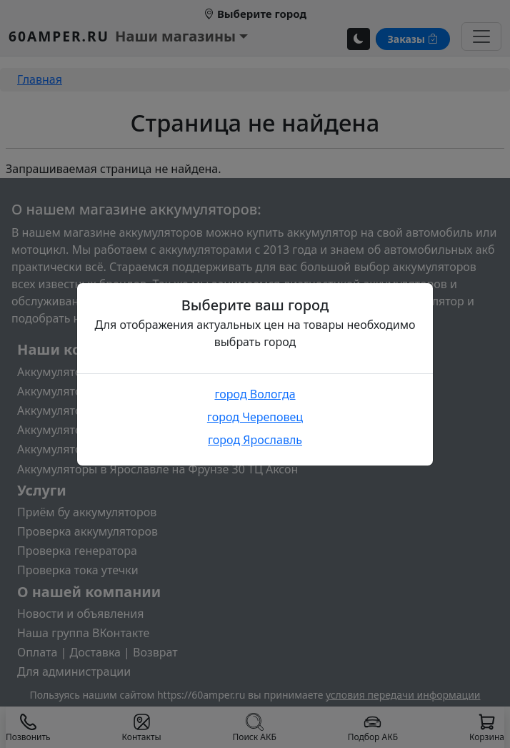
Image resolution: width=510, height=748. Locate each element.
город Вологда (254, 394)
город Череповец (255, 417)
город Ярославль (255, 440)
